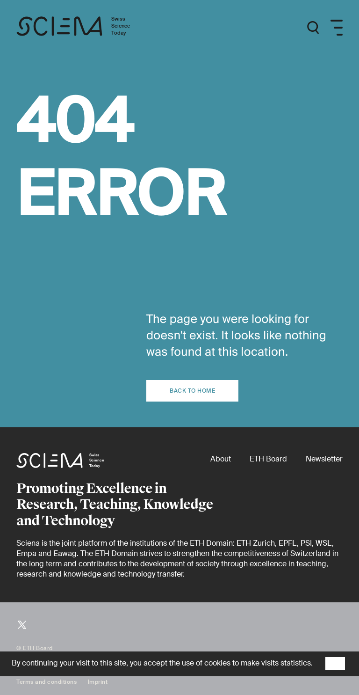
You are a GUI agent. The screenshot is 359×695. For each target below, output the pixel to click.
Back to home (192, 391)
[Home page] (83, 27)
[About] (220, 459)
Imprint (98, 682)
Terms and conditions (46, 682)
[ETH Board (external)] (268, 459)
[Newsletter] (324, 459)
